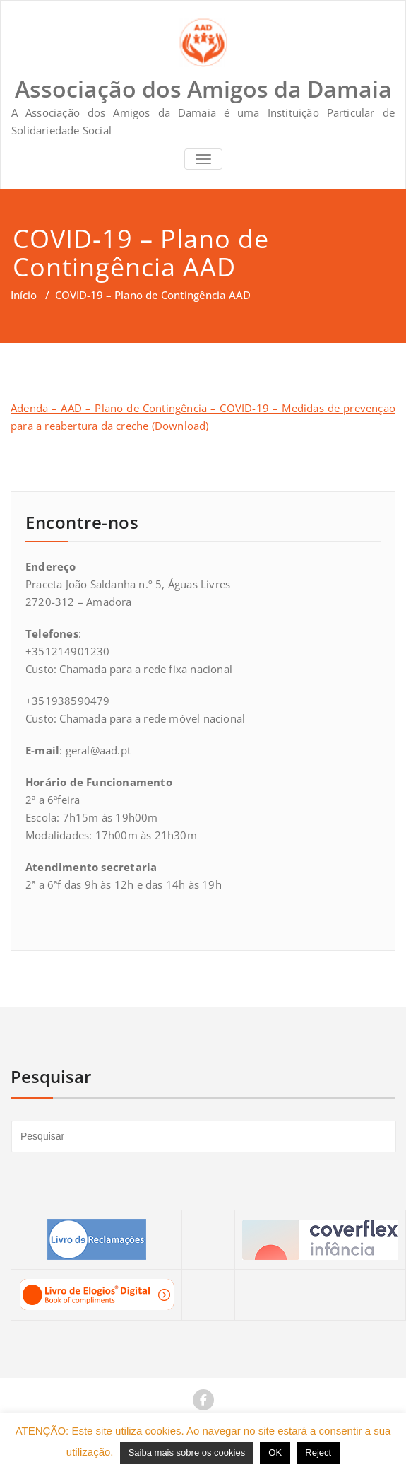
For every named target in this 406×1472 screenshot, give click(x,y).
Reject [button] (318, 1452)
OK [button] (275, 1452)
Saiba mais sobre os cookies (187, 1452)
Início (24, 295)
